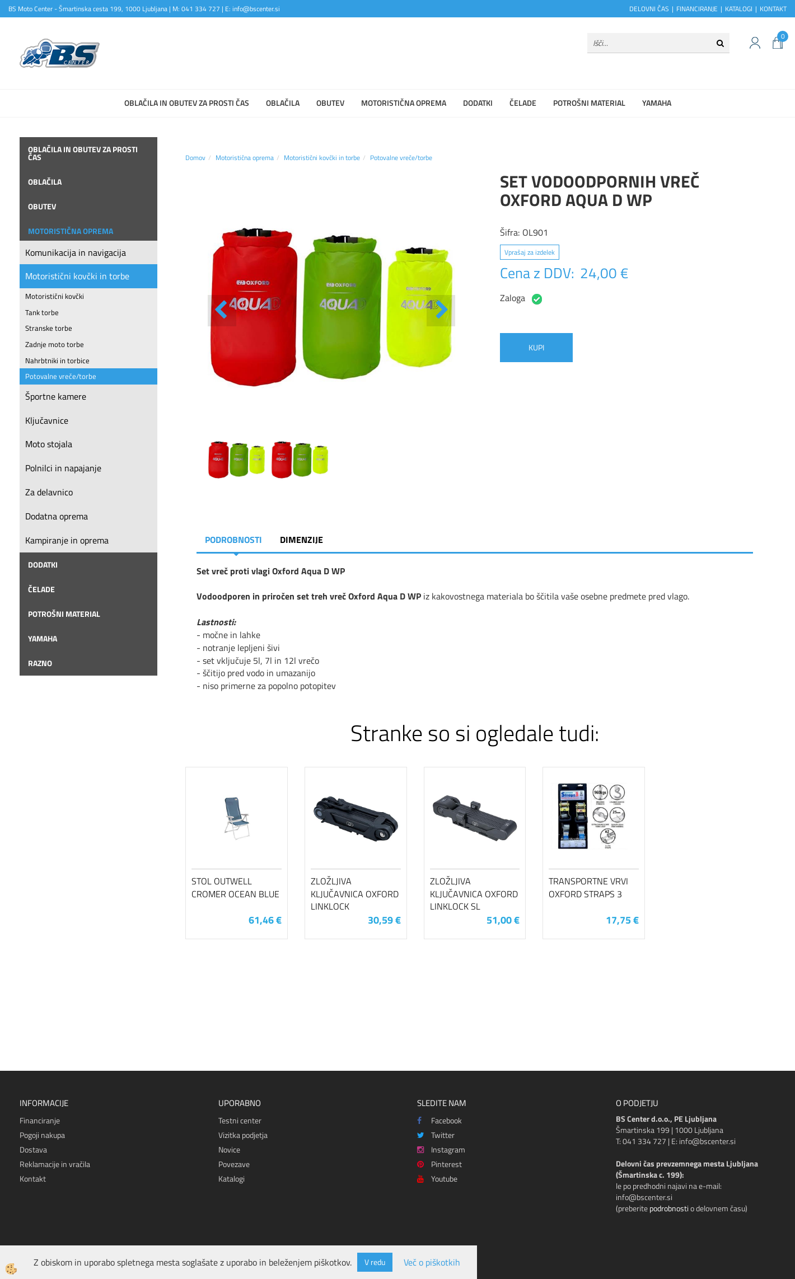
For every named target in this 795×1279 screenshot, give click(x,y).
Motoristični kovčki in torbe (77, 276)
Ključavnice (46, 420)
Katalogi (231, 1178)
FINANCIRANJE (697, 8)
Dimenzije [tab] (301, 539)
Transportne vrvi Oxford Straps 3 (588, 887)
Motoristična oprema (403, 103)
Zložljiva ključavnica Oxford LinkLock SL (474, 893)
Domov (195, 157)
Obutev (330, 103)
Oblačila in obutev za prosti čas (186, 103)
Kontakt (33, 1178)
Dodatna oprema (56, 516)
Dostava (33, 1149)
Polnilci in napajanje (63, 468)
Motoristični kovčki (54, 296)
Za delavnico (49, 492)
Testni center (239, 1120)
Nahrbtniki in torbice (57, 360)
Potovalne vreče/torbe (60, 376)
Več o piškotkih (432, 1262)
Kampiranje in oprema (67, 540)
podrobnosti (669, 1208)
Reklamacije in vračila (55, 1164)
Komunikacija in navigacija (75, 252)
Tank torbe (42, 312)
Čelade (522, 103)
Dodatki (478, 103)
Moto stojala (48, 444)
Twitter (436, 1135)
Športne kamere (55, 396)
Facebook (439, 1120)
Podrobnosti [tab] (233, 539)
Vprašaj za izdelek (529, 252)
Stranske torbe (48, 328)
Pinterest (439, 1164)
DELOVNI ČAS (649, 8)
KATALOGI (738, 8)
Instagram (441, 1149)
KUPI (536, 347)
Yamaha (656, 103)
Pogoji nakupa (42, 1135)
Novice (229, 1149)
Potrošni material (589, 103)
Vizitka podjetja (243, 1135)
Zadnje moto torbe (54, 344)
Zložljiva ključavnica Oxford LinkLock (355, 893)
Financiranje (40, 1120)
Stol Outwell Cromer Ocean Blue (235, 887)
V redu (374, 1262)
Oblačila (283, 103)
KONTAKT (773, 8)
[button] (441, 310)
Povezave (234, 1164)
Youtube (437, 1178)
